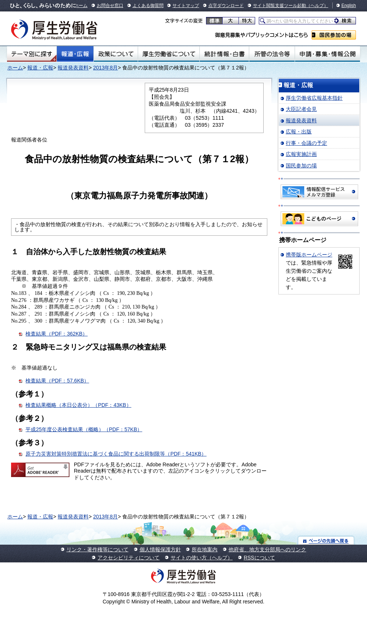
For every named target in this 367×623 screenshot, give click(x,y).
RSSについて (259, 558)
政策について (116, 54)
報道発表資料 (73, 68)
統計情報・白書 (224, 54)
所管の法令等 (272, 54)
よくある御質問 (148, 5)
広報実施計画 (301, 154)
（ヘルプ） (317, 5)
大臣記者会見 (301, 109)
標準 (214, 20)
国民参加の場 (334, 35)
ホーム (81, 5)
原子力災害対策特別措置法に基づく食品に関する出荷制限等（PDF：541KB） (115, 454)
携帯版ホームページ (309, 255)
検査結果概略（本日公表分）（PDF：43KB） (78, 405)
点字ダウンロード (226, 5)
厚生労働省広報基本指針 (314, 98)
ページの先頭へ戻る (326, 540)
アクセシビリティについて (128, 558)
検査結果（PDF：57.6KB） (57, 381)
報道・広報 (75, 54)
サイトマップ (185, 5)
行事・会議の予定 (306, 143)
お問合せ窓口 (110, 5)
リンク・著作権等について (97, 549)
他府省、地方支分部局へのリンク (267, 549)
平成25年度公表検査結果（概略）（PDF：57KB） (83, 429)
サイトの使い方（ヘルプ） (202, 558)
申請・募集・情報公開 (327, 54)
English (349, 5)
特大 (247, 20)
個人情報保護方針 (160, 549)
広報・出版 (299, 132)
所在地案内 (204, 549)
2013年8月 (105, 68)
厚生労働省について (168, 54)
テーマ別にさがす (31, 54)
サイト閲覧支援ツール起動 (279, 5)
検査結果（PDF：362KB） (56, 334)
